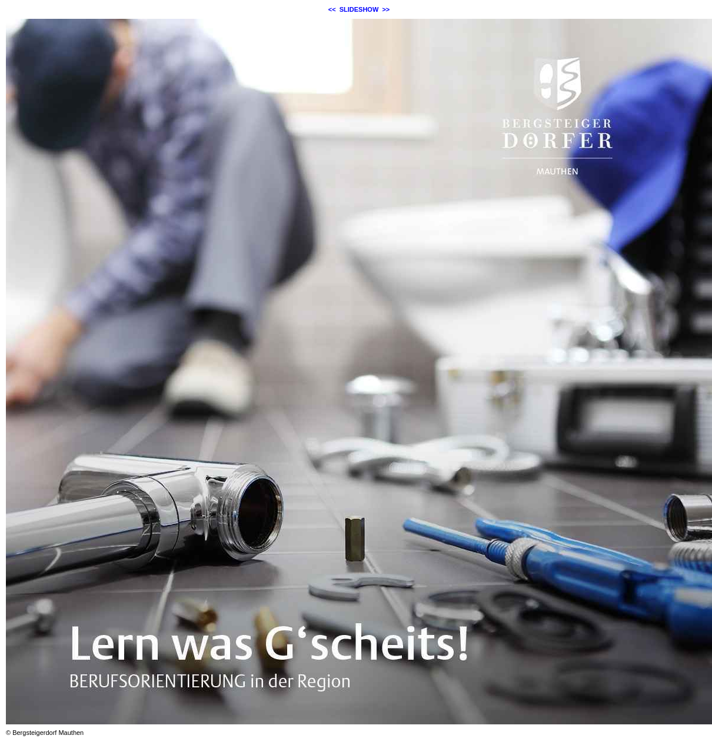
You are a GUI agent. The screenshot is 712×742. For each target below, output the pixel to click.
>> (386, 9)
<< (332, 9)
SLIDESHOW (359, 9)
